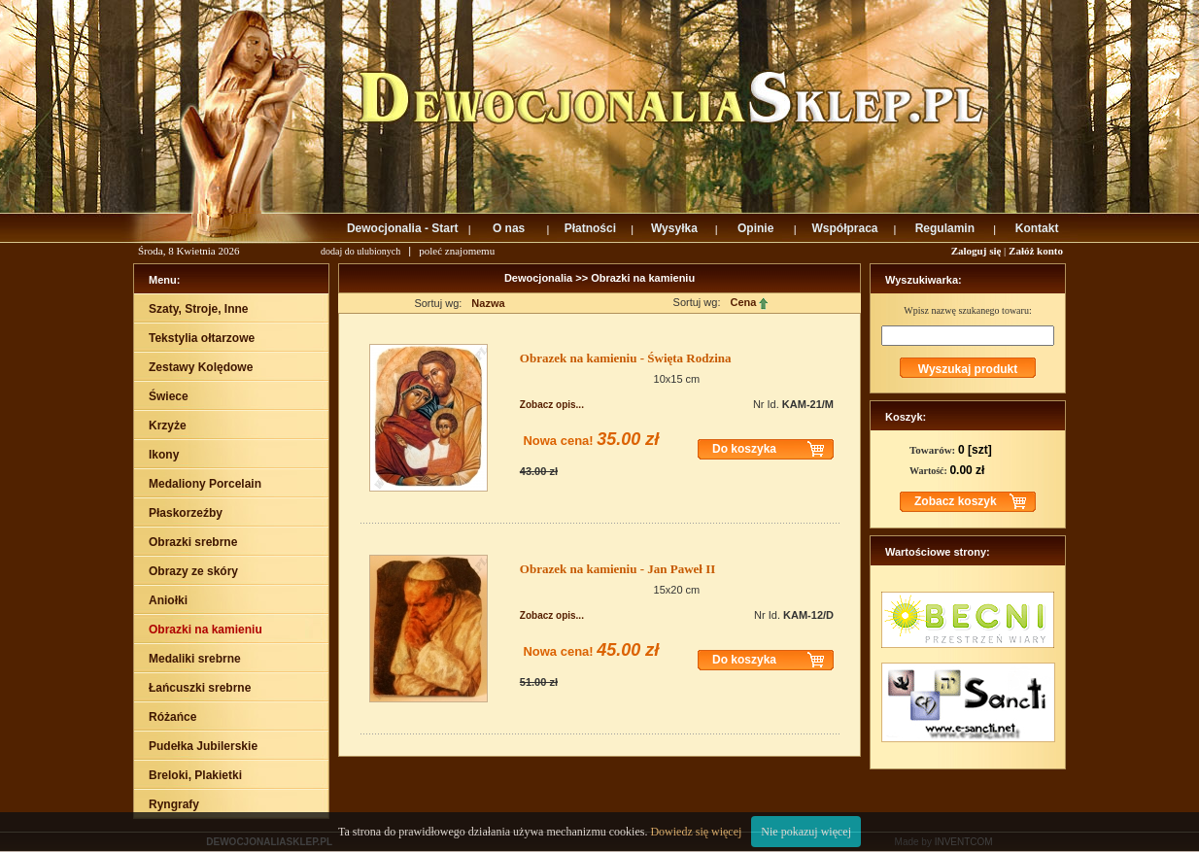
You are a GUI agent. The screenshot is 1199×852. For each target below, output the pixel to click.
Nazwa (487, 303)
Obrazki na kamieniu (643, 278)
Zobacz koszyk (955, 501)
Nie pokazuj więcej (806, 831)
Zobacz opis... (552, 404)
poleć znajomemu (457, 250)
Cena (749, 302)
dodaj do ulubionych (360, 251)
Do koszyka (744, 449)
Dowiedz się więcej (695, 831)
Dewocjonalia (539, 278)
